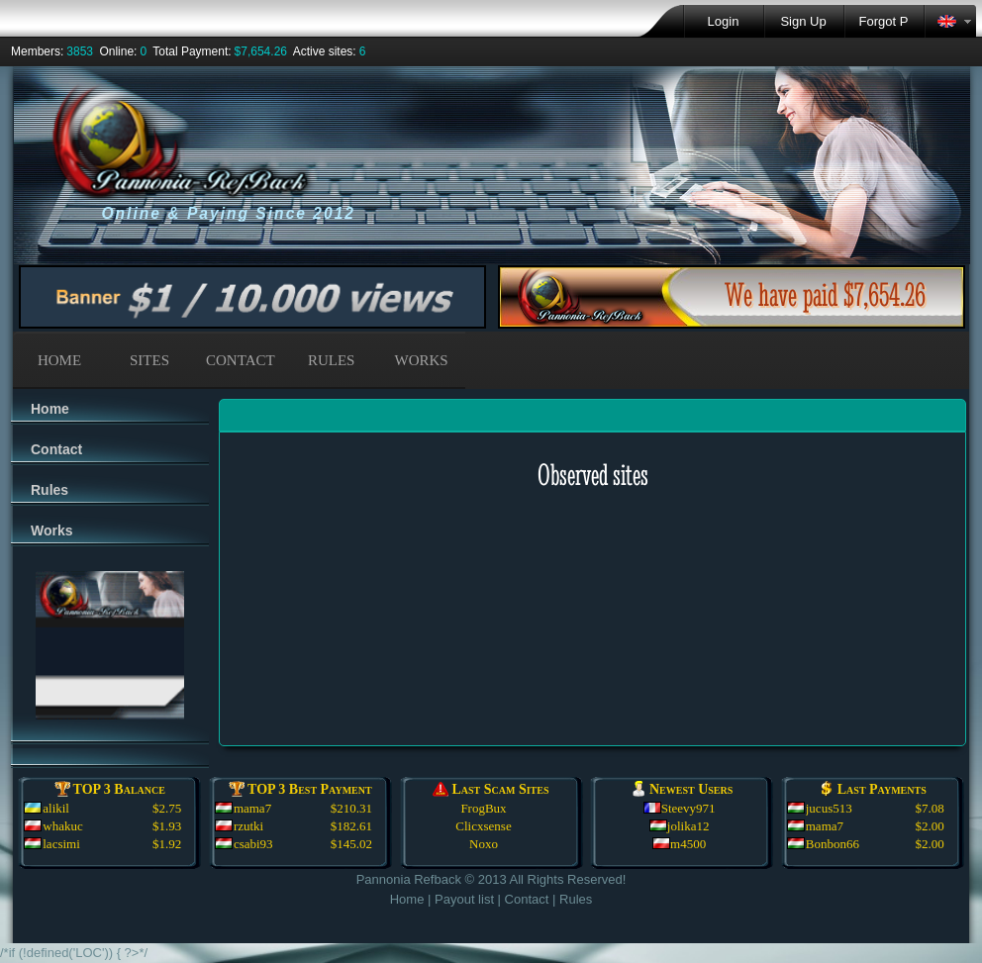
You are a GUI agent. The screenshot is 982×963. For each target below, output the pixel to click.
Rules (49, 490)
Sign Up (803, 21)
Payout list (464, 899)
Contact (56, 449)
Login (723, 21)
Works (52, 530)
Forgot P (884, 21)
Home (50, 409)
